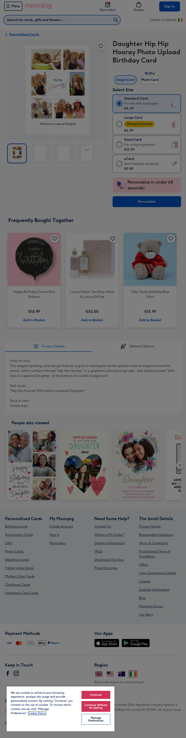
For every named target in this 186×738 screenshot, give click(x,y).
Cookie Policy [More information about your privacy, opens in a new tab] (37, 713)
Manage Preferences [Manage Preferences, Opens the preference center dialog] (95, 719)
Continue (96, 694)
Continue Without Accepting (95, 706)
